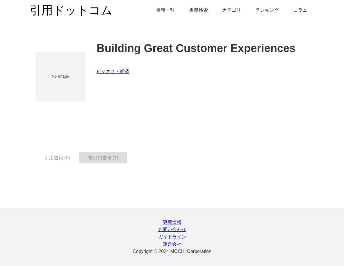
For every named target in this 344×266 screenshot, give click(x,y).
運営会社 (172, 244)
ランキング (267, 10)
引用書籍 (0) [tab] (57, 157)
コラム (300, 10)
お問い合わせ (172, 229)
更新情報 (172, 222)
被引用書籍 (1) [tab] (103, 157)
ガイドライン (172, 236)
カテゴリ (231, 10)
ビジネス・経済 (113, 71)
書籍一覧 (165, 10)
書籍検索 (198, 10)
